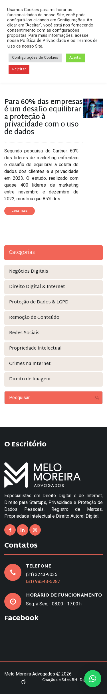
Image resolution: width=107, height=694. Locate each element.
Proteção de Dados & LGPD (38, 302)
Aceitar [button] (75, 57)
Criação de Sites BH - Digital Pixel (71, 680)
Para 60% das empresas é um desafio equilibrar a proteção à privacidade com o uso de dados (43, 117)
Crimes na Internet (30, 364)
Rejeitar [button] (19, 69)
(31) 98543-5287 (43, 582)
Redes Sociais (24, 333)
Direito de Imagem (30, 379)
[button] (92, 678)
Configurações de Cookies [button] (35, 57)
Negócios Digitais (28, 272)
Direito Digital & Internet (37, 287)
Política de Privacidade (43, 41)
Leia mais (19, 210)
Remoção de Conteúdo (34, 318)
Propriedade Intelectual (35, 348)
